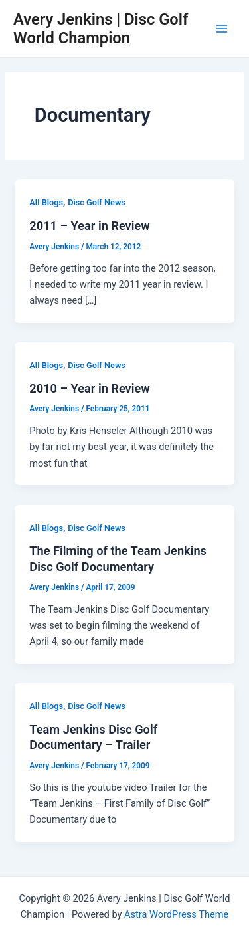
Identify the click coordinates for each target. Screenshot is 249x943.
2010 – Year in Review (89, 388)
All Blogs (46, 202)
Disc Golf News (96, 202)
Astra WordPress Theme (176, 914)
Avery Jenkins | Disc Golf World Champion (100, 28)
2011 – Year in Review (89, 226)
